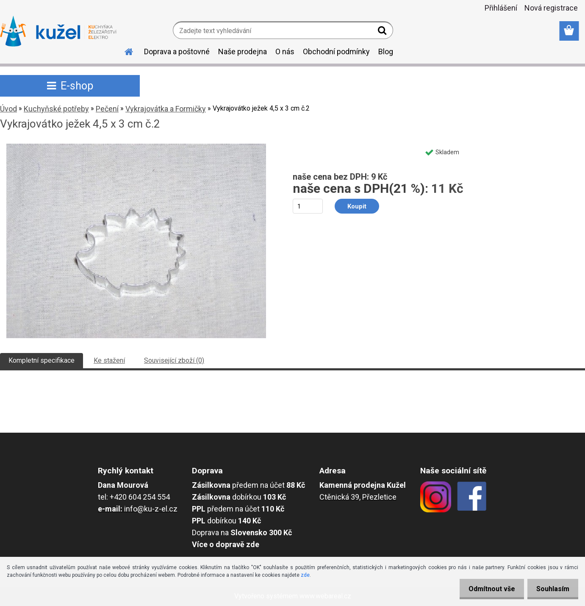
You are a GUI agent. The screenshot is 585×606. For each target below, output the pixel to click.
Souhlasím (551, 589)
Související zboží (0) (174, 360)
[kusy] (308, 206)
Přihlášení (501, 7)
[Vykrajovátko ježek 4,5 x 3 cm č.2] (136, 147)
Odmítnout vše (486, 589)
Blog (385, 51)
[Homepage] (123, 50)
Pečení (107, 108)
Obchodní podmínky (336, 51)
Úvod (8, 108)
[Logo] (58, 31)
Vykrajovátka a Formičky (165, 108)
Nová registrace (551, 7)
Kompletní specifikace (41, 360)
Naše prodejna (242, 51)
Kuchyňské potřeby (56, 108)
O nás (284, 51)
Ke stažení (109, 360)
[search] (383, 32)
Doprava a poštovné (177, 51)
